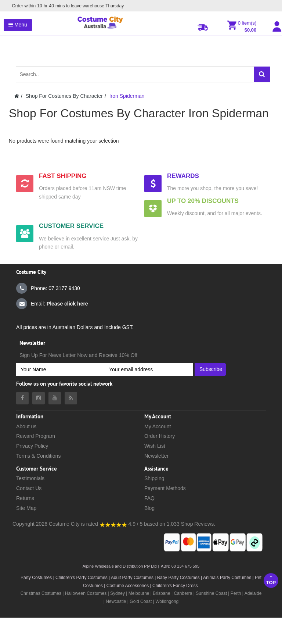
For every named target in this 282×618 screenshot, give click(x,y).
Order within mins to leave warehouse (66, 5)
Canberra (183, 593)
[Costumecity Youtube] (54, 398)
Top (271, 579)
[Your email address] (149, 369)
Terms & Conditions (38, 456)
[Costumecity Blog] (71, 398)
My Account (157, 426)
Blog (149, 508)
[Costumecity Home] (16, 96)
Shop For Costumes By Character (64, 96)
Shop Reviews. (198, 524)
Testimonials (30, 478)
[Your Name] (60, 369)
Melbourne (139, 593)
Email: (52, 304)
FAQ (149, 498)
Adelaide (253, 593)
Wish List (154, 446)
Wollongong (166, 601)
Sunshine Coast (211, 593)
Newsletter (156, 456)
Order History (159, 436)
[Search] (262, 74)
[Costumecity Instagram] (38, 398)
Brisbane (161, 593)
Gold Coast (141, 601)
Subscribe (210, 369)
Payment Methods (165, 488)
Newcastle (116, 601)
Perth (236, 593)
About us (26, 426)
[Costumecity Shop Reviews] (113, 524)
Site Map (26, 508)
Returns (25, 498)
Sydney (117, 593)
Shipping (154, 478)
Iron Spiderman (127, 96)
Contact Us (28, 488)
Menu (17, 25)
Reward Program (35, 436)
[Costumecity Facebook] (22, 398)
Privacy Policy (32, 446)
